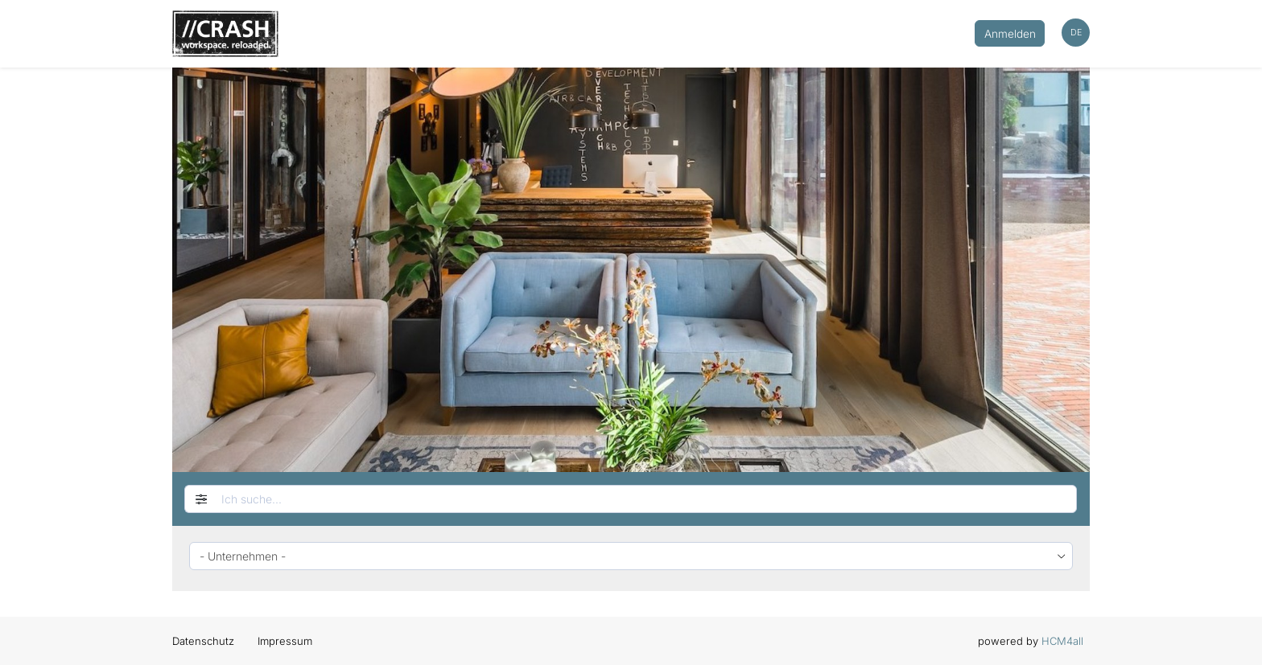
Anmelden (1010, 33)
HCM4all (1062, 640)
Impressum (285, 640)
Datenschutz (203, 640)
